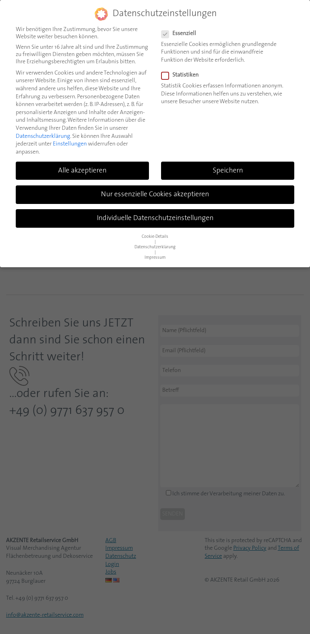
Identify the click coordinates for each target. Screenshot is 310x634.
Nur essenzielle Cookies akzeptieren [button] (155, 194)
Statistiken (182, 75)
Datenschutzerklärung (43, 136)
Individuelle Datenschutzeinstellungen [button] (155, 218)
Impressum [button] (155, 258)
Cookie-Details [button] (155, 237)
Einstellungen (70, 144)
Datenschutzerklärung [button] (155, 247)
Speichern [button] (228, 170)
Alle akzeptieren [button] (82, 170)
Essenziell (181, 33)
